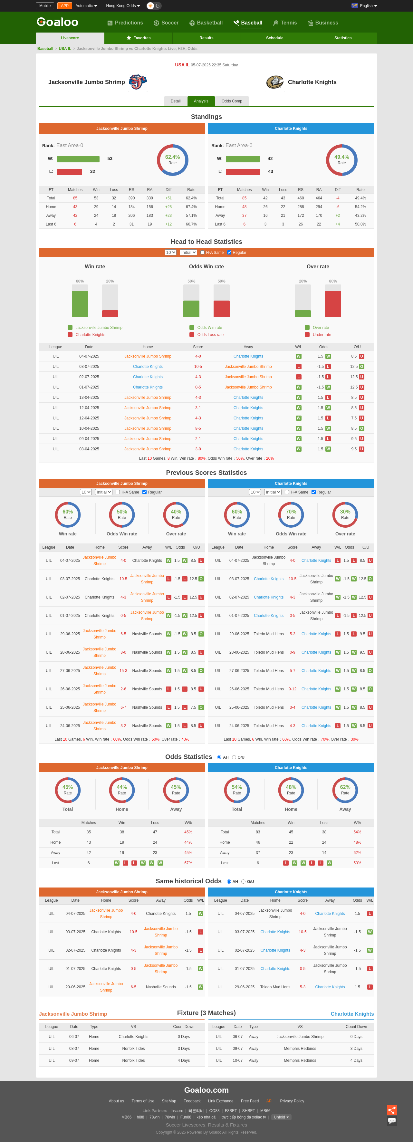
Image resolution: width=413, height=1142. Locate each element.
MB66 (265, 1110)
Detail (176, 101)
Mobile (45, 6)
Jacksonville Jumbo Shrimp (147, 356)
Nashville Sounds (147, 634)
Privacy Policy (292, 1101)
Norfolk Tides (133, 1048)
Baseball (248, 23)
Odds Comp (232, 101)
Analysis (201, 101)
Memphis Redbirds (300, 1048)
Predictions (125, 23)
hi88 (140, 1117)
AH (225, 757)
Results (206, 38)
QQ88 (214, 1110)
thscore (176, 1110)
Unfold (279, 1117)
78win (154, 1117)
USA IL (65, 48)
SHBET (248, 1110)
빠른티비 (196, 1110)
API (269, 1101)
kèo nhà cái (206, 1117)
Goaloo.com (206, 1090)
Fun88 (185, 1117)
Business (323, 23)
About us (116, 1101)
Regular (239, 252)
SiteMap (169, 1101)
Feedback (192, 1101)
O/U (241, 757)
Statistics (342, 38)
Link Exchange (221, 1101)
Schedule (274, 38)
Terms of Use (143, 1101)
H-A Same (215, 252)
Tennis (285, 23)
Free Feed (250, 1101)
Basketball (206, 23)
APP (65, 6)
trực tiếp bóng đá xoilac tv (244, 1117)
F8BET (231, 1110)
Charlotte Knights (248, 356)
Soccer (166, 23)
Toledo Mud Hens (269, 634)
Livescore (70, 38)
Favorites (138, 37)
